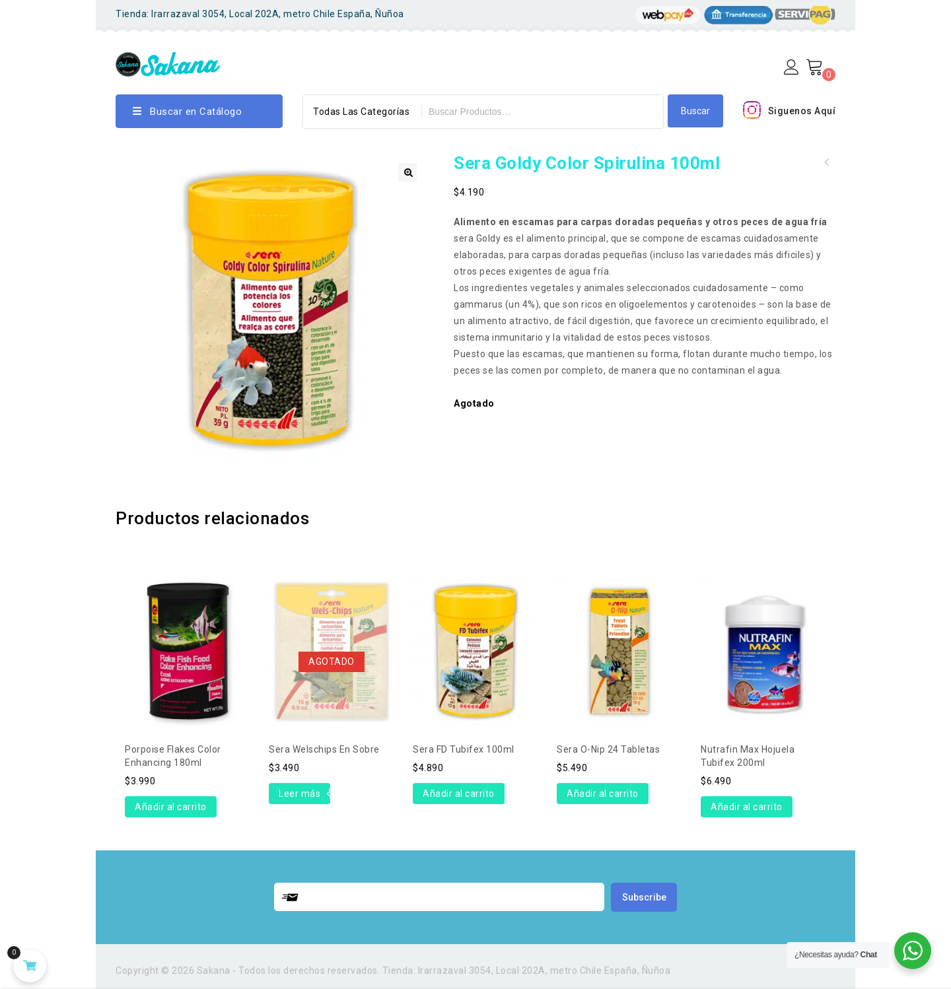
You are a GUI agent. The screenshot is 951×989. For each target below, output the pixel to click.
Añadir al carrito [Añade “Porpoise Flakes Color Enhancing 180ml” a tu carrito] (171, 806)
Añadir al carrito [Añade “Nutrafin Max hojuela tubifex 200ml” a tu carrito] (747, 806)
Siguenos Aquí (802, 111)
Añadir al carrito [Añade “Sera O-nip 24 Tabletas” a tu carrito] (603, 793)
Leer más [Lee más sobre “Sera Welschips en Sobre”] (299, 793)
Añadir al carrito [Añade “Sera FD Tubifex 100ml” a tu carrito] (459, 793)
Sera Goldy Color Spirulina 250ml (827, 162)
